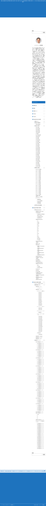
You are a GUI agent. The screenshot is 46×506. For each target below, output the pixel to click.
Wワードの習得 (38, 194)
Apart (38, 222)
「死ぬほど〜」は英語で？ (7, 315)
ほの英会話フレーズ (40, 388)
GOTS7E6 (40, 330)
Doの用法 (37, 137)
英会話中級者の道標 (39, 207)
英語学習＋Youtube (39, 336)
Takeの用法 (38, 132)
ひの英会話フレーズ (40, 384)
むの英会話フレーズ (40, 394)
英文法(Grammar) (40, 209)
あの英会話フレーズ (40, 343)
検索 (1, 413)
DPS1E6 (40, 297)
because (37, 270)
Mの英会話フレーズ (40, 437)
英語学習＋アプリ (39, 338)
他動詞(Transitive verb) (40, 251)
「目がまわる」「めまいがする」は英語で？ (11, 322)
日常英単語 (39, 203)
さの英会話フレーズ (40, 359)
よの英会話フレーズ (40, 402)
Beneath (38, 238)
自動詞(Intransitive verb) (40, 249)
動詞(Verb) (38, 244)
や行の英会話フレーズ (39, 398)
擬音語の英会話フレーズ (40, 419)
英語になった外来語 (39, 196)
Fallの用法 (37, 163)
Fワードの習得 (38, 176)
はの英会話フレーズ (40, 383)
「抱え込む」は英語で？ (7, 66)
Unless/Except (39, 267)
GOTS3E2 (40, 316)
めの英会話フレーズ (40, 395)
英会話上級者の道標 (39, 282)
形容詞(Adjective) (39, 256)
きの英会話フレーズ (40, 352)
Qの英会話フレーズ (40, 442)
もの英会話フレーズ (40, 396)
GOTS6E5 (40, 325)
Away (38, 223)
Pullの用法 (37, 146)
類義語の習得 (38, 195)
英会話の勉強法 (40, 122)
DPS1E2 (40, 292)
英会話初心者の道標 (39, 119)
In (37, 232)
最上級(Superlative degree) (39, 278)
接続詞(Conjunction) (39, 263)
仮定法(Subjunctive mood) (39, 242)
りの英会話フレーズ (40, 406)
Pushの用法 (38, 147)
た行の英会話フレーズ (21, 471)
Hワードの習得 (38, 179)
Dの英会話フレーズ (40, 427)
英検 (39, 108)
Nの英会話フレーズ (40, 438)
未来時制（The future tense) (39, 258)
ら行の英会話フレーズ (39, 403)
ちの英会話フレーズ (40, 368)
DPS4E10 (40, 301)
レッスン (17, 19)
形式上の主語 (39, 215)
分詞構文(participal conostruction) (39, 273)
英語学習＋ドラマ (39, 289)
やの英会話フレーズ (40, 399)
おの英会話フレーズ (40, 348)
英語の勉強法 (38, 124)
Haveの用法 (38, 128)
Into (38, 233)
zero (38, 414)
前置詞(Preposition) (39, 219)
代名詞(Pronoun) (40, 216)
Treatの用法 (38, 157)
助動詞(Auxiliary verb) (39, 211)
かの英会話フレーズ (40, 351)
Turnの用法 (38, 151)
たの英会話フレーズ (40, 367)
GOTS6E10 (41, 326)
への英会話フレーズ (40, 387)
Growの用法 (38, 152)
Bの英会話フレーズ (40, 424)
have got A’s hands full (12, 81)
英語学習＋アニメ (39, 286)
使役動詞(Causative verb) (40, 253)
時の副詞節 (38, 259)
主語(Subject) (38, 212)
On (37, 229)
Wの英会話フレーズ (40, 448)
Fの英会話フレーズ (40, 429)
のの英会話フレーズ (40, 380)
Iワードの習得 (38, 180)
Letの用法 (37, 141)
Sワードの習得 (38, 191)
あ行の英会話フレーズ (39, 341)
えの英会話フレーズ (40, 347)
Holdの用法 (38, 156)
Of (37, 227)
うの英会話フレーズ (40, 345)
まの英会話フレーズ (40, 391)
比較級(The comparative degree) (40, 275)
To (37, 234)
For (38, 224)
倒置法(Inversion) (39, 279)
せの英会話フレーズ (40, 363)
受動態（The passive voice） (40, 246)
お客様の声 (6, 18)
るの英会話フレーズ (40, 407)
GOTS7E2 (40, 327)
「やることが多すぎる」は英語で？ (9, 63)
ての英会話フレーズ (40, 371)
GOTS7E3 (40, 328)
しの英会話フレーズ (40, 360)
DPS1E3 (40, 293)
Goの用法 (37, 138)
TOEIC (39, 113)
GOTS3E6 (40, 317)
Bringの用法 (38, 148)
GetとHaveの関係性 (6, 121)
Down (38, 237)
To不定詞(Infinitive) (39, 262)
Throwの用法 (38, 161)
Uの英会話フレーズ (40, 447)
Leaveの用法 (38, 142)
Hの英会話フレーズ (40, 432)
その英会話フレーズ (40, 364)
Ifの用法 (37, 133)
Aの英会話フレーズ (40, 423)
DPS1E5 (40, 296)
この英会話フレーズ (40, 356)
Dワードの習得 (38, 174)
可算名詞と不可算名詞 (40, 214)
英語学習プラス (40, 284)
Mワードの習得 (38, 185)
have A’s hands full (11, 83)
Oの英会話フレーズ (40, 439)
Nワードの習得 (38, 186)
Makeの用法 (38, 131)
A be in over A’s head (12, 90)
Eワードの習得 (38, 175)
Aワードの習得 (38, 170)
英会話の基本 (40, 125)
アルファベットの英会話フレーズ (40, 421)
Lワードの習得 (38, 184)
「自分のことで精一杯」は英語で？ (9, 193)
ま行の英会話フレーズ (39, 390)
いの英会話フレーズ (40, 344)
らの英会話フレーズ (40, 405)
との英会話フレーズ (40, 372)
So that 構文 (38, 271)
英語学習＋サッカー (39, 337)
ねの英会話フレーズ (40, 379)
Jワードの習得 (38, 181)
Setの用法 (37, 162)
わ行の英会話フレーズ (39, 411)
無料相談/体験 (28, 18)
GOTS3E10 (41, 320)
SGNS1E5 (40, 334)
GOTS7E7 (40, 331)
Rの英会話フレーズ (40, 443)
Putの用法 (37, 143)
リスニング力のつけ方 (40, 283)
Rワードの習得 (38, 190)
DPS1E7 (40, 298)
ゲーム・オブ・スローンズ (40, 314)
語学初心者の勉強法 (40, 205)
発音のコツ (40, 121)
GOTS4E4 (40, 321)
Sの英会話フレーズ (40, 444)
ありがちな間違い (39, 169)
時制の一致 (38, 243)
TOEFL (39, 116)
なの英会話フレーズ (40, 375)
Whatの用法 (38, 136)
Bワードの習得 (38, 171)
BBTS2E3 (40, 309)
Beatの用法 (38, 158)
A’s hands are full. (11, 85)
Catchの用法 (38, 166)
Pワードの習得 (38, 189)
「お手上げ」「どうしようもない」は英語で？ (11, 186)
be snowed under (11, 88)
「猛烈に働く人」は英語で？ (7, 319)
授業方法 (39, 105)
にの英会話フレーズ (40, 376)
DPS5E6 (40, 302)
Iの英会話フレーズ (40, 433)
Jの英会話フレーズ (40, 434)
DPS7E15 (40, 303)
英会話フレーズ (40, 340)
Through (38, 239)
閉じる (17, 79)
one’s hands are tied (11, 86)
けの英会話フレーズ (40, 355)
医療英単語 (39, 199)
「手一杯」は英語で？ (6, 60)
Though (38, 266)
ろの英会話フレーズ (40, 410)
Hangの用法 (38, 153)
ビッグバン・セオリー (40, 306)
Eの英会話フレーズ (40, 428)
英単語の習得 (40, 167)
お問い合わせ (39, 18)
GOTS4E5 (40, 322)
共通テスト (39, 111)
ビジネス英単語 (39, 200)
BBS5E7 (40, 312)
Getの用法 (37, 127)
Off (37, 228)
